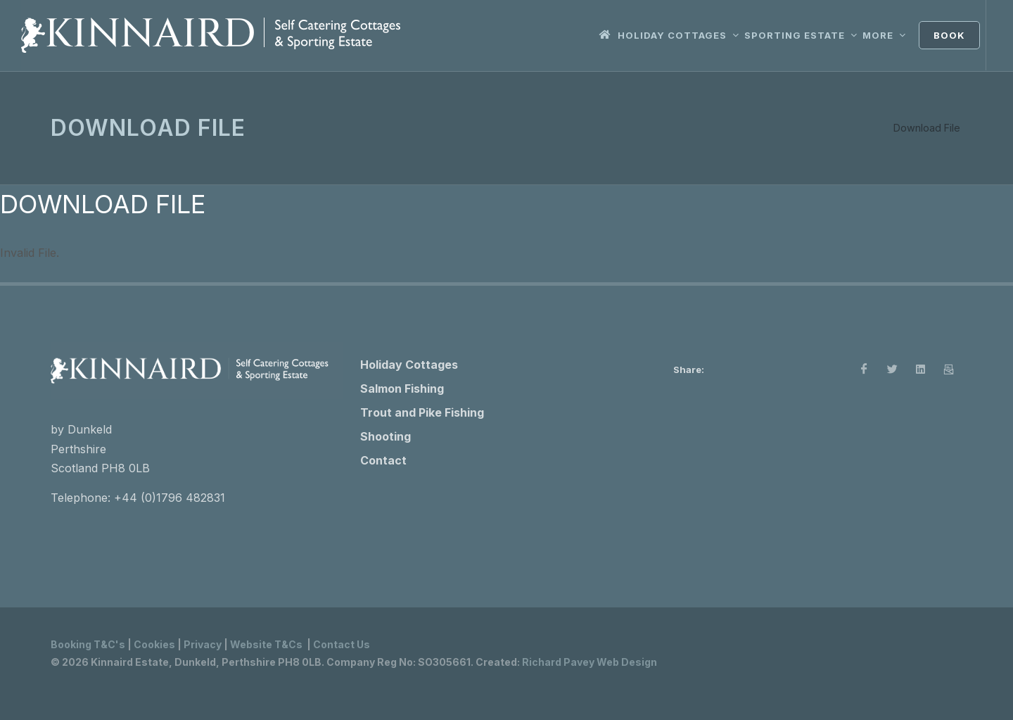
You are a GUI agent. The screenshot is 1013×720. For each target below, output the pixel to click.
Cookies (154, 644)
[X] (892, 369)
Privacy (203, 644)
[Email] (948, 369)
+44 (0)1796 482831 (169, 498)
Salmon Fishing (402, 388)
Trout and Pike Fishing (422, 412)
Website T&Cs (266, 644)
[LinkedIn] (920, 369)
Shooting (385, 436)
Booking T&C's (88, 644)
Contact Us (341, 644)
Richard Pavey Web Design (589, 662)
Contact (383, 460)
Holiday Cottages (409, 365)
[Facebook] (864, 369)
